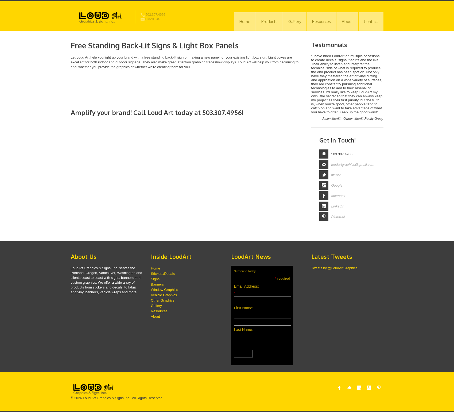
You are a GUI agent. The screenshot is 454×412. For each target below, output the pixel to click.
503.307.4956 (153, 15)
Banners (157, 284)
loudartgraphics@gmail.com (352, 165)
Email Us (150, 19)
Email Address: (246, 286)
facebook (338, 196)
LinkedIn (337, 206)
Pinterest (338, 217)
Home (244, 21)
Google (337, 185)
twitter (336, 175)
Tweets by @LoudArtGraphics (334, 268)
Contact (371, 21)
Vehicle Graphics (164, 295)
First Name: (243, 308)
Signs (155, 279)
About (347, 21)
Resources (321, 21)
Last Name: (243, 330)
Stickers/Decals (163, 274)
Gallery (294, 21)
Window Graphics (164, 290)
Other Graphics (162, 300)
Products (269, 21)
